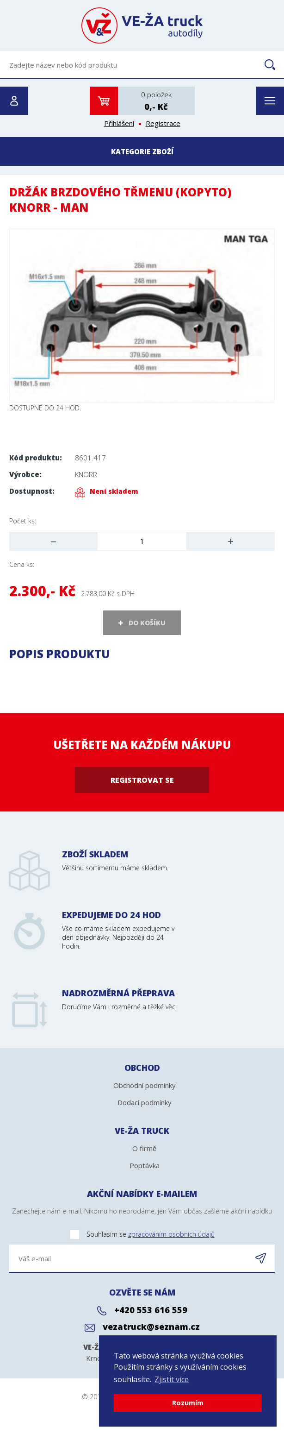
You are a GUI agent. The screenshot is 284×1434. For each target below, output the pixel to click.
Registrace (163, 123)
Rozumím (188, 1402)
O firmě (144, 1148)
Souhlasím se (112, 1234)
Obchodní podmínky (144, 1085)
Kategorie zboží (142, 151)
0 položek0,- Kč (156, 101)
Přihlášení (119, 123)
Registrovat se (142, 780)
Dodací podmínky (144, 1102)
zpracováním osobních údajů (171, 1234)
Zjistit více (171, 1379)
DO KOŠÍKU (147, 622)
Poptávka (145, 1165)
